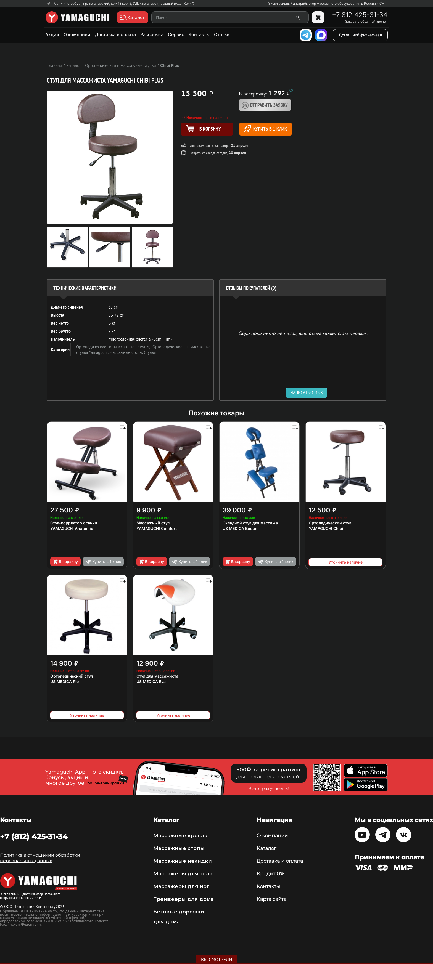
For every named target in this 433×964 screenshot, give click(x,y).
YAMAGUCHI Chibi (326, 528)
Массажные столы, (126, 352)
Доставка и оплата (115, 34)
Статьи (221, 34)
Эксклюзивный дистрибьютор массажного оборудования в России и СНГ (327, 4)
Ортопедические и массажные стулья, (114, 346)
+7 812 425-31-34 (359, 14)
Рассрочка (151, 34)
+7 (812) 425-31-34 (34, 836)
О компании (77, 34)
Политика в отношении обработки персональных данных (40, 858)
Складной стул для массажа (250, 522)
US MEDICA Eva (151, 681)
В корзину (65, 561)
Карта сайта (271, 899)
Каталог (266, 848)
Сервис (176, 34)
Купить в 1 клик (265, 128)
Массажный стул (153, 522)
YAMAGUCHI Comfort (156, 528)
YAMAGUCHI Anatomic (71, 528)
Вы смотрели (216, 960)
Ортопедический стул (330, 522)
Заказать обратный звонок (366, 21)
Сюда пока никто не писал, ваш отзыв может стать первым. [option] (303, 333)
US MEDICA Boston (241, 528)
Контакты (199, 34)
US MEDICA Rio (64, 681)
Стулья (150, 352)
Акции (52, 34)
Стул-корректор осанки (73, 522)
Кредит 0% (270, 874)
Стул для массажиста (157, 676)
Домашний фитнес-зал (360, 35)
